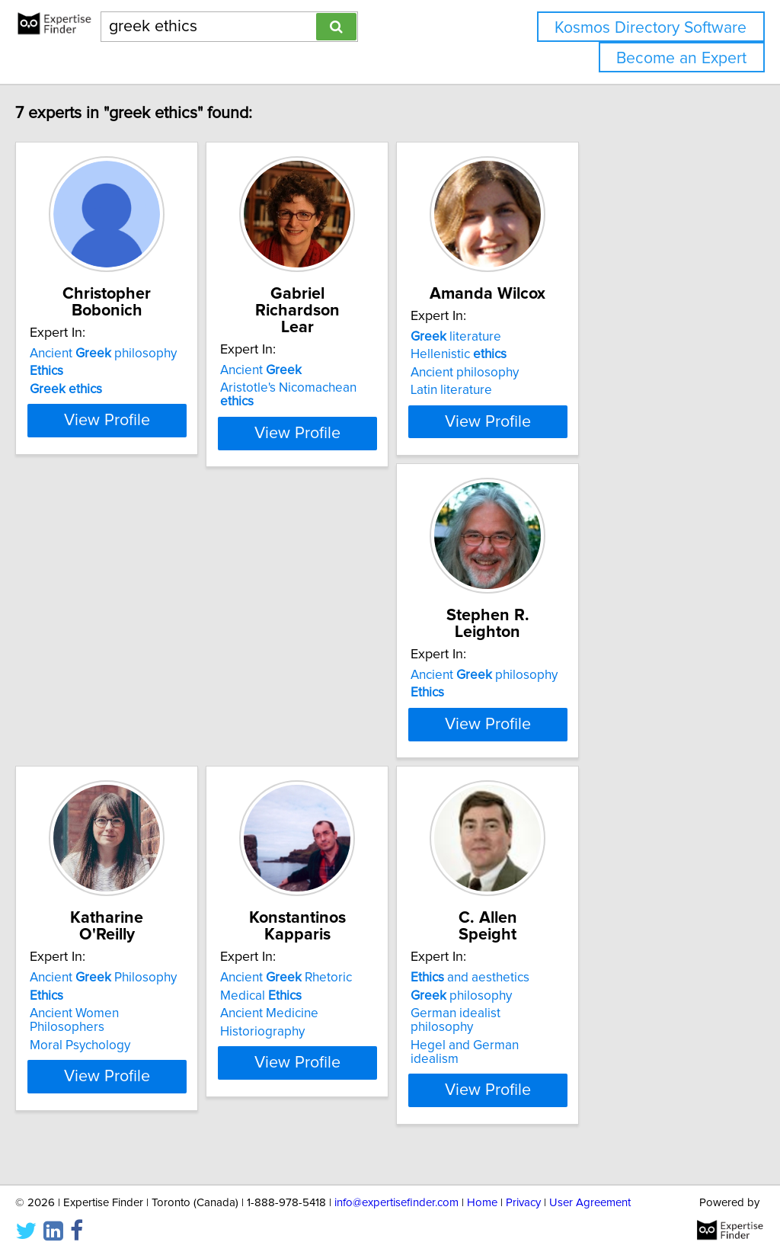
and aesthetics (121, 1030)
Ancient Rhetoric (585, 692)
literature (564, 353)
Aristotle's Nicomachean (376, 371)
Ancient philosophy (135, 353)
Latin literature (559, 407)
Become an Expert (681, 58)
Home (482, 1202)
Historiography (561, 745)
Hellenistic (567, 371)
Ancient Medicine (568, 728)
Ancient (331, 353)
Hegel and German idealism (141, 1083)
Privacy (523, 1202)
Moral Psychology (340, 745)
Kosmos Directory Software (650, 28)
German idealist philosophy (139, 1066)
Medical (559, 709)
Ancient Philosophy (363, 692)
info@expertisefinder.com (396, 1202)
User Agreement (590, 1202)
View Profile (158, 438)
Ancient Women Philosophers (373, 728)
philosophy (112, 1048)
